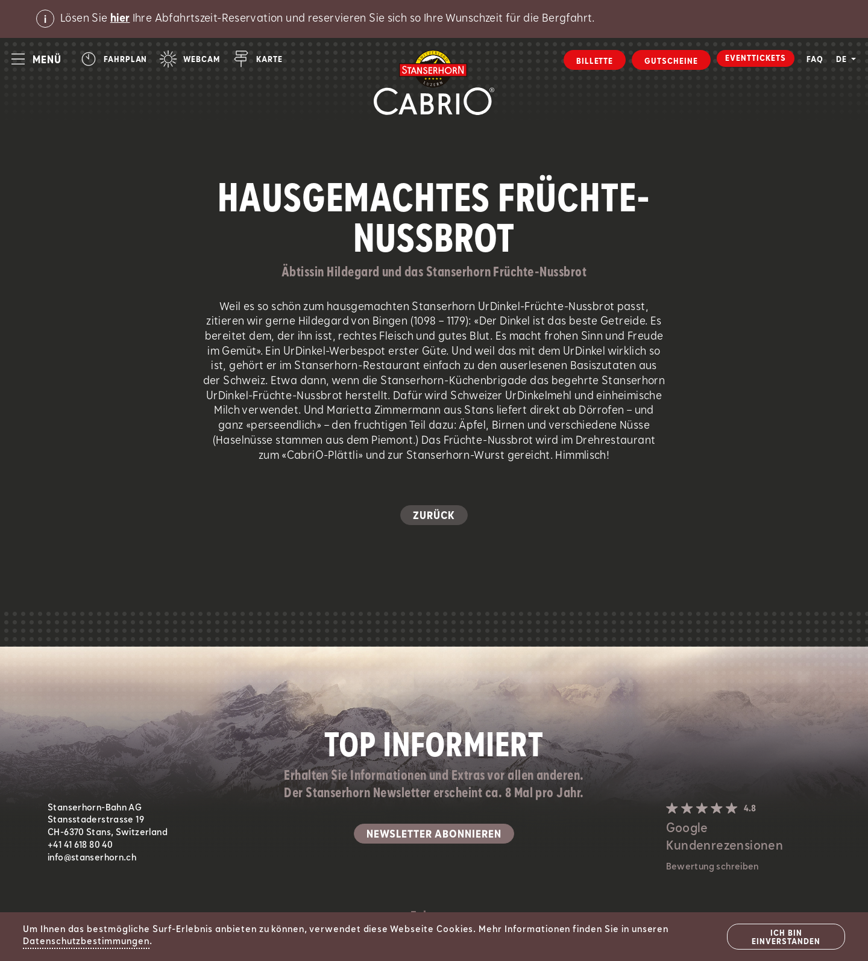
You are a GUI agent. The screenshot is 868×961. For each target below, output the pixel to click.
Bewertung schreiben (712, 867)
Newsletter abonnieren (434, 834)
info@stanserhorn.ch (92, 858)
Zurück (434, 516)
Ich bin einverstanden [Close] (786, 937)
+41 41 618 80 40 (80, 845)
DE (842, 59)
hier (120, 18)
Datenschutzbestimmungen (86, 942)
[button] (36, 59)
